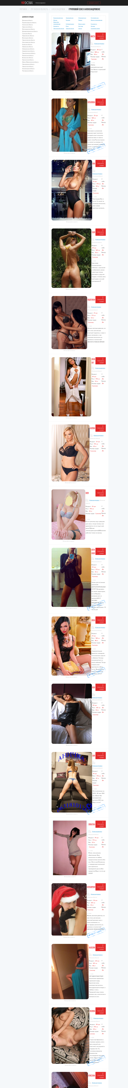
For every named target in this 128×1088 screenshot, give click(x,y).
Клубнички (75, 518)
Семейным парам (95, 28)
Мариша (74, 671)
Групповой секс (95, 18)
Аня (72, 443)
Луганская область (39, 9)
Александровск (58, 9)
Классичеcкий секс (58, 18)
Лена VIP (74, 220)
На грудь (80, 26)
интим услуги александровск (85, 1062)
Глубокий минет (70, 24)
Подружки (75, 182)
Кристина (74, 636)
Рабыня (80, 20)
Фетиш (55, 20)
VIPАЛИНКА (75, 69)
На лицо (93, 26)
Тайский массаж (70, 28)
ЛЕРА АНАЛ (75, 328)
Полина (74, 596)
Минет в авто (81, 24)
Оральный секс (82, 18)
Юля (72, 290)
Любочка (74, 478)
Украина (23, 9)
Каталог (44, 1077)
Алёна (73, 890)
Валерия (74, 556)
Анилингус (56, 26)
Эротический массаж (58, 28)
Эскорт (80, 28)
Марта (73, 34)
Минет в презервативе (96, 20)
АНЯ (72, 749)
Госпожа (68, 20)
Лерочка (74, 711)
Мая (72, 408)
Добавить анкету (94, 3)
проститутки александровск (60, 1062)
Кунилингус (94, 24)
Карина (74, 255)
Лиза (73, 368)
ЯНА (72, 109)
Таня (73, 144)
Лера (73, 855)
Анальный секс (69, 18)
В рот (67, 26)
